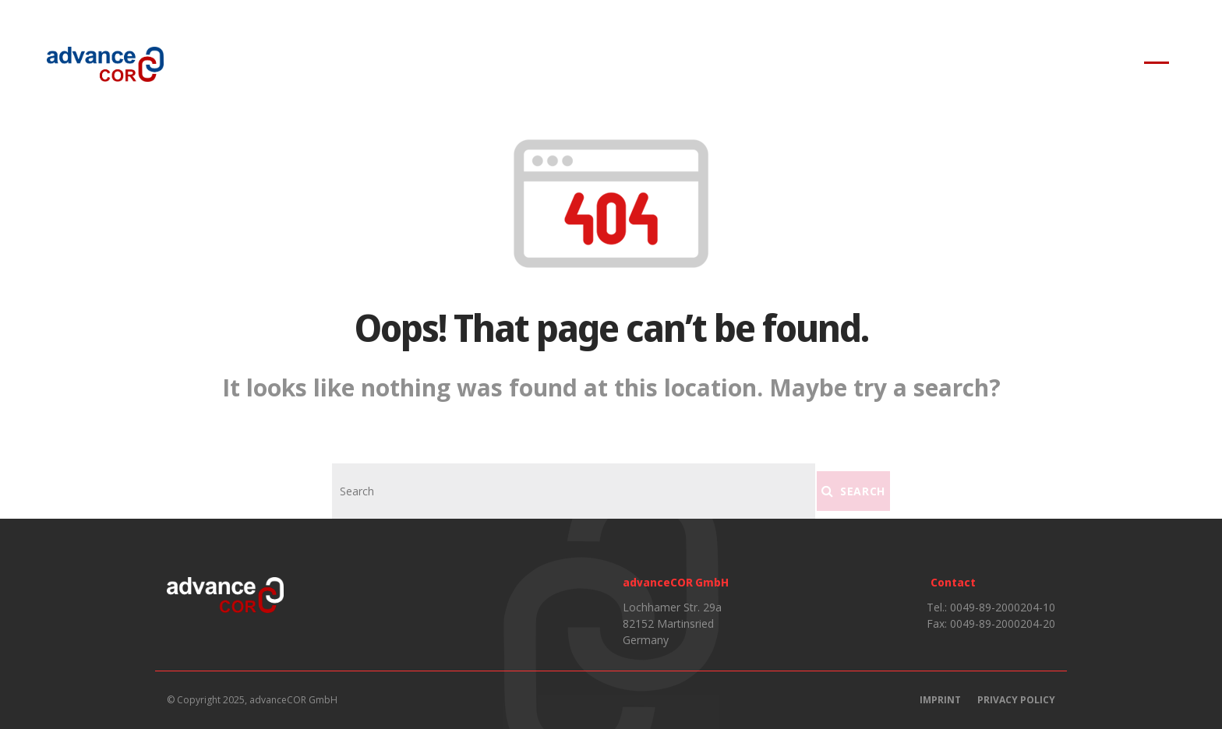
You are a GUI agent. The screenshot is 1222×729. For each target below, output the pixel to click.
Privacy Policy (1016, 699)
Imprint (940, 699)
